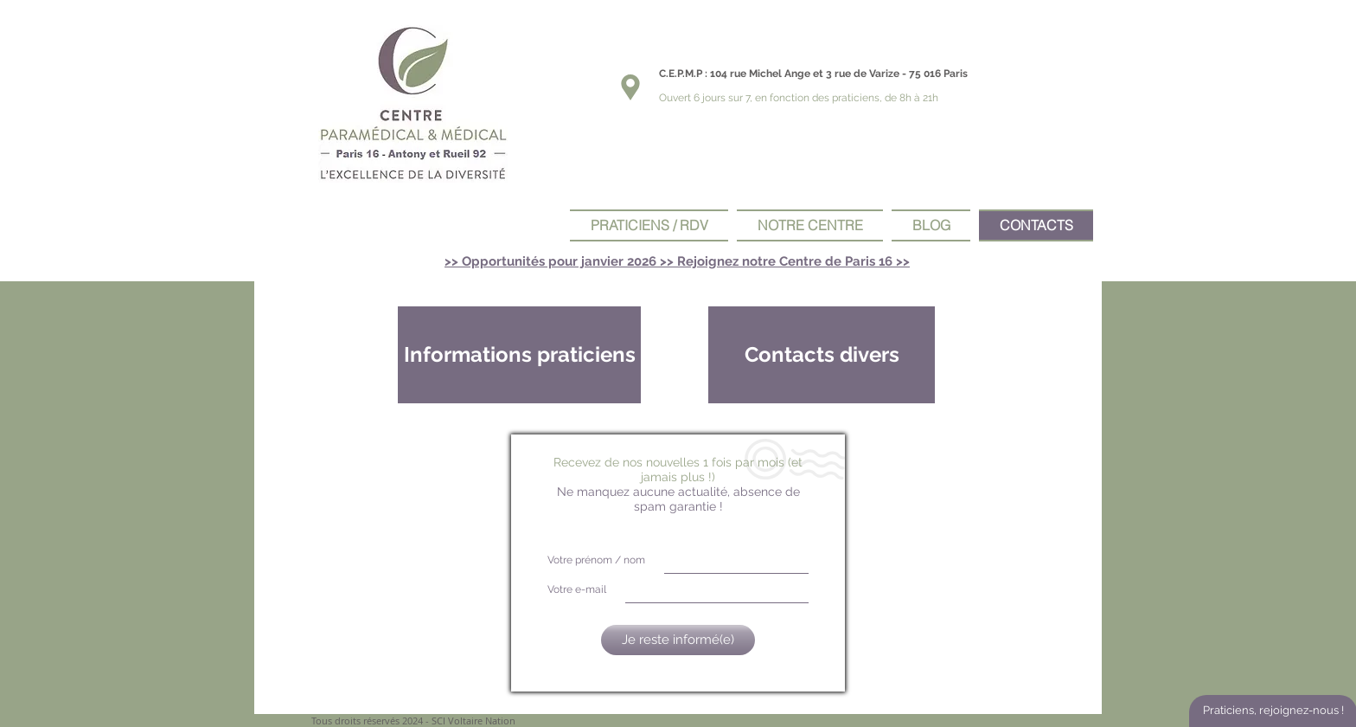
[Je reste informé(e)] (678, 640)
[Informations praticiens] (519, 354)
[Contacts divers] (821, 354)
